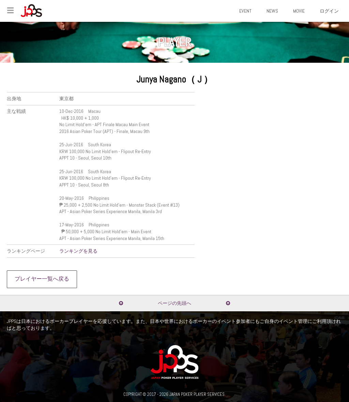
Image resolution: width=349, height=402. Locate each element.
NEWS (272, 11)
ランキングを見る (78, 251)
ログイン (329, 11)
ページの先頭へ (174, 303)
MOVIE (299, 11)
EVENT (245, 11)
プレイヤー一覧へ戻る (42, 279)
